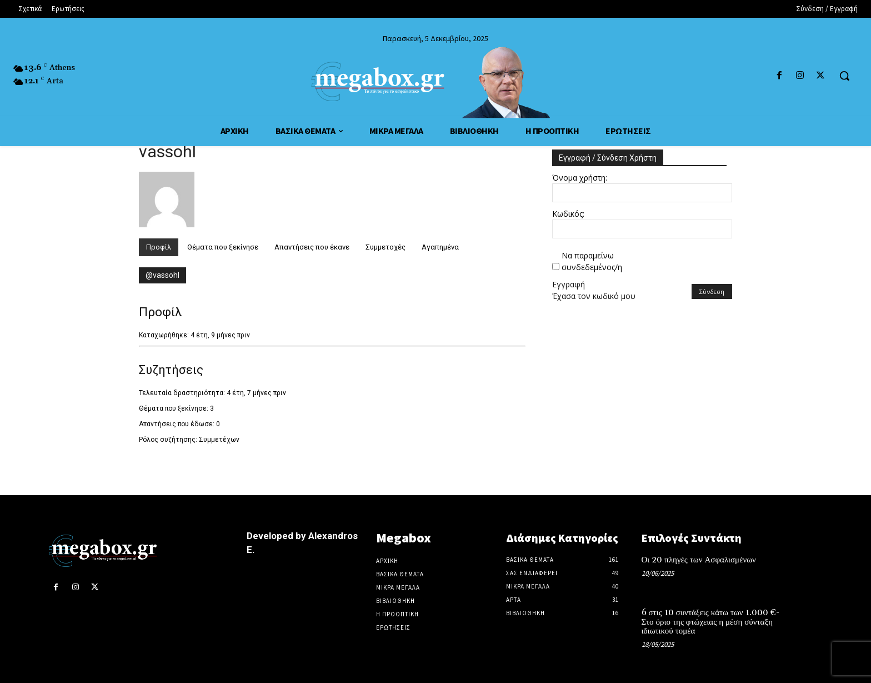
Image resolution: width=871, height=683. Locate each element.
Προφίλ (158, 247)
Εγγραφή (568, 284)
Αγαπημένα (440, 247)
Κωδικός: (568, 213)
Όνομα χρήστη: (579, 177)
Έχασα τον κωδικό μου (593, 296)
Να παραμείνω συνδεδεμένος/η (592, 261)
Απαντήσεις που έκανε (311, 247)
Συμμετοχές (386, 247)
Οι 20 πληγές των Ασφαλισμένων (699, 560)
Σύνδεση (711, 291)
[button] (844, 75)
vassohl (167, 151)
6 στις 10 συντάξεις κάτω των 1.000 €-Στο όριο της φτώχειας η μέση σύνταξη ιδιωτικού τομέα (710, 621)
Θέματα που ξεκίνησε (222, 247)
